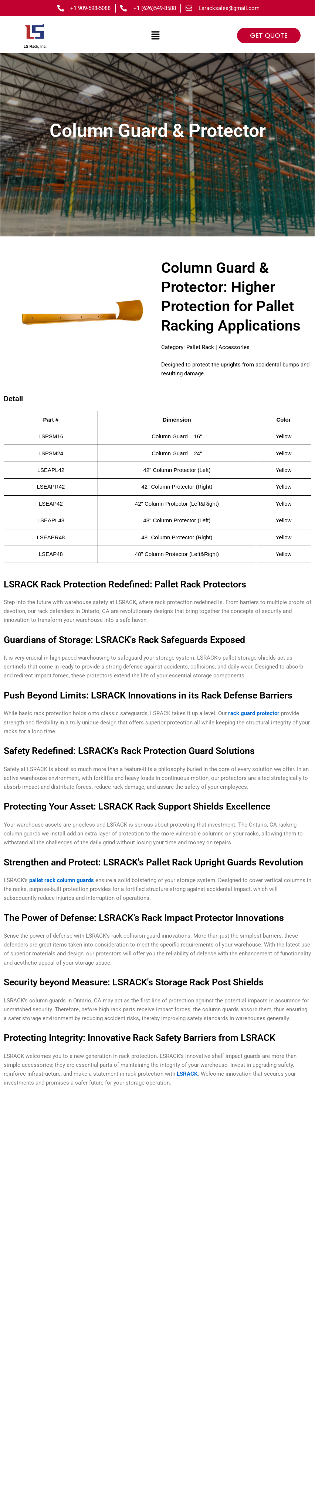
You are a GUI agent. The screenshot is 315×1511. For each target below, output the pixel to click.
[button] (155, 36)
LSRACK (187, 1076)
